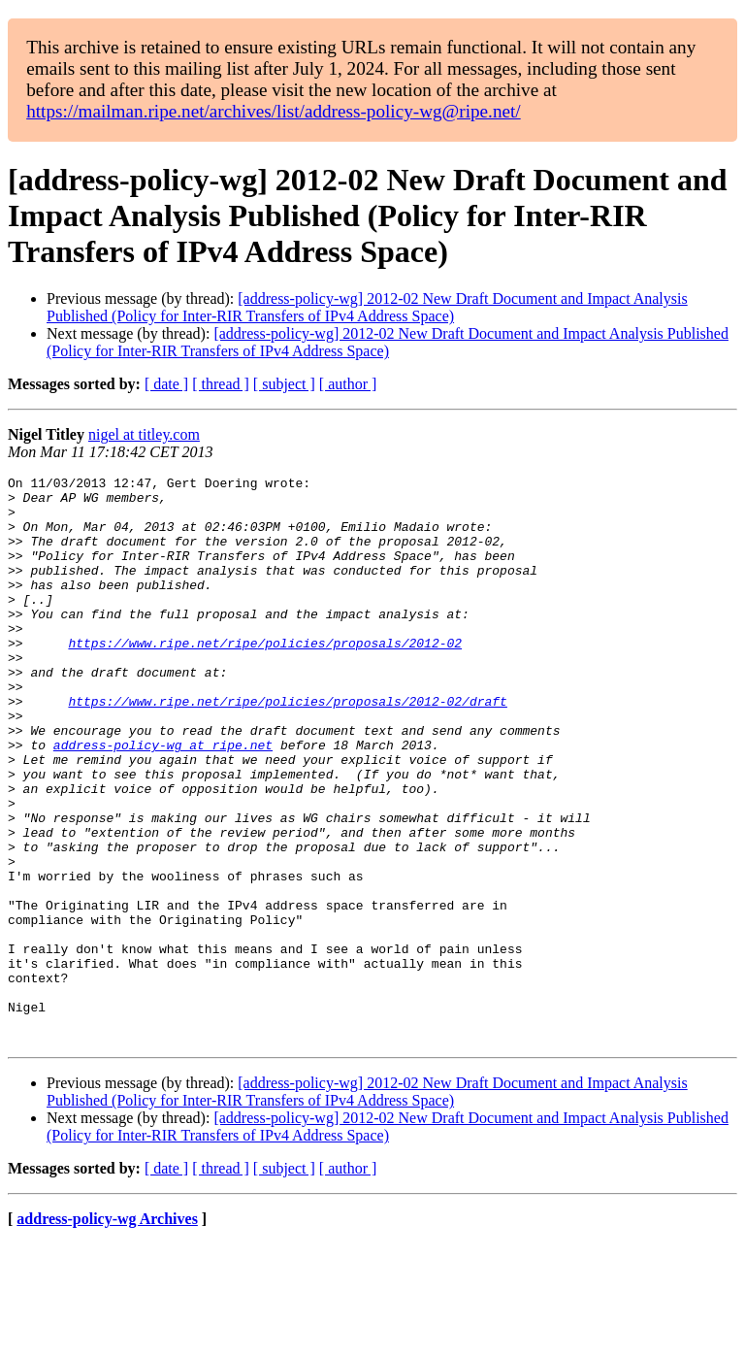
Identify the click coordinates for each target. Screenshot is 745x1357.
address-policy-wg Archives (107, 1332)
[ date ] (166, 384)
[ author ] (348, 384)
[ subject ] (284, 384)
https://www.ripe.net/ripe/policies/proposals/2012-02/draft (287, 747)
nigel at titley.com (144, 434)
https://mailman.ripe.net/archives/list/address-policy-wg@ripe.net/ (273, 111)
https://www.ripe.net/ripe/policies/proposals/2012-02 (265, 677)
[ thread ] (220, 384)
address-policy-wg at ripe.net (163, 800)
